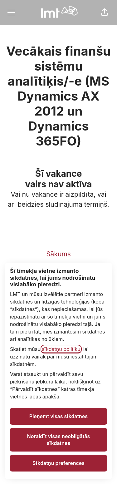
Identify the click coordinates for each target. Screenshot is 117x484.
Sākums (58, 254)
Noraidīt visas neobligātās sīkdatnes (58, 439)
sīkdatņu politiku (61, 349)
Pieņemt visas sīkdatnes (58, 416)
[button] (104, 12)
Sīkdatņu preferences (58, 463)
